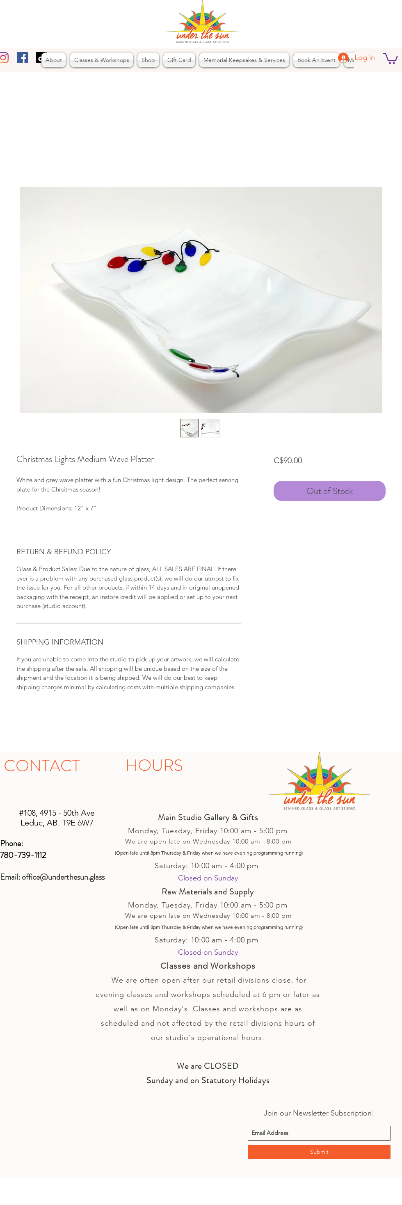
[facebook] (22, 57)
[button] (390, 58)
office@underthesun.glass (63, 877)
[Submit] (319, 1152)
